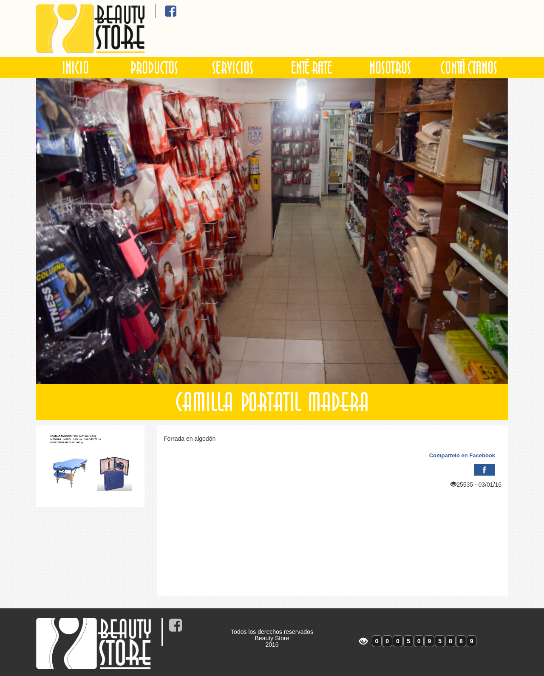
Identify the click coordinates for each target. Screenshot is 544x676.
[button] (71, 231)
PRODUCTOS (154, 67)
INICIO (75, 67)
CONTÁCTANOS (468, 67)
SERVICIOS (232, 67)
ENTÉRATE (311, 67)
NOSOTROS (390, 67)
